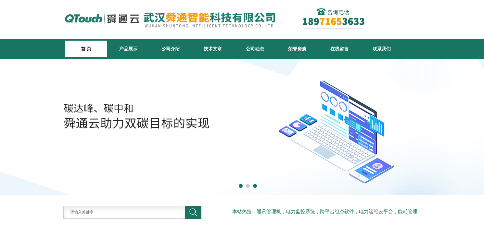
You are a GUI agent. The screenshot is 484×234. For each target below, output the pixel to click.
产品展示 (128, 48)
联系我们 (382, 48)
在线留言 (339, 48)
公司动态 (255, 48)
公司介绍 (170, 48)
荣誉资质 (297, 48)
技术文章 (213, 48)
